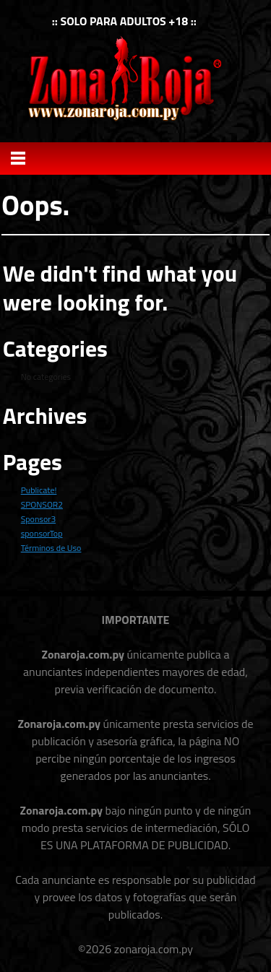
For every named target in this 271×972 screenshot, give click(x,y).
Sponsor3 (38, 519)
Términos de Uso (51, 548)
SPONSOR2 (42, 504)
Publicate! (39, 490)
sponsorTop (42, 533)
